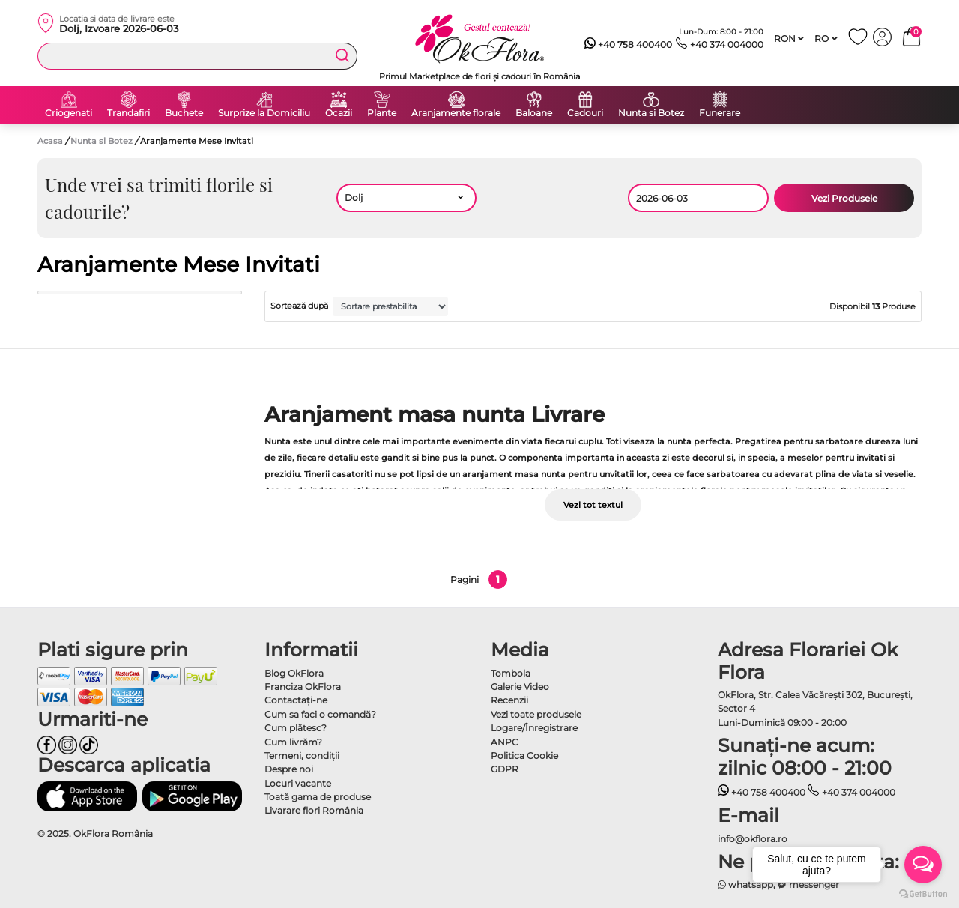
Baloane (533, 113)
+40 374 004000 (719, 44)
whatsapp (746, 884)
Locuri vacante (297, 783)
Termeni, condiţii (301, 755)
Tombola (510, 673)
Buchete (184, 113)
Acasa (50, 141)
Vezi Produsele (844, 198)
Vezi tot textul (593, 505)
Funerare (719, 113)
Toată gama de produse (317, 796)
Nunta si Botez (651, 113)
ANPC (504, 742)
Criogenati (68, 113)
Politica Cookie (524, 755)
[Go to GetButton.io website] (923, 893)
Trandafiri (128, 113)
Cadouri (585, 113)
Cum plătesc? (295, 727)
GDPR (504, 769)
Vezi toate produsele (536, 714)
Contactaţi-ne (295, 700)
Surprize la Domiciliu (264, 113)
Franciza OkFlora (302, 686)
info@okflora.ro (752, 838)
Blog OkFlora (294, 673)
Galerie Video (520, 686)
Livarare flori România (313, 810)
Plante (381, 113)
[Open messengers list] (923, 864)
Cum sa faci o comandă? (320, 714)
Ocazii (338, 113)
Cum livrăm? (293, 742)
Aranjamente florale (455, 113)
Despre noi (288, 769)
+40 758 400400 (628, 44)
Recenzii (509, 700)
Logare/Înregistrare (534, 727)
